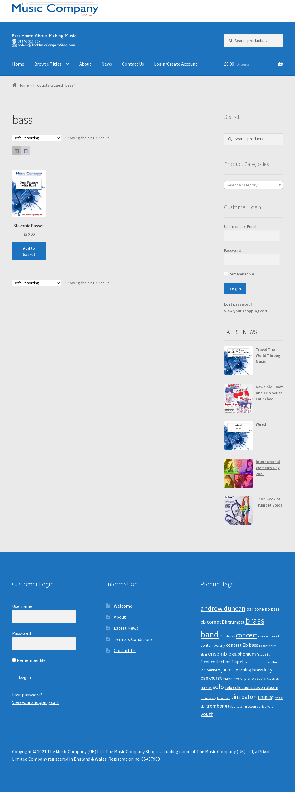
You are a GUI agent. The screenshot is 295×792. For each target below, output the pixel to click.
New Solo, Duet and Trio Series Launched (269, 392)
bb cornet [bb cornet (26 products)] (211, 621)
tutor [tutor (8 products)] (240, 707)
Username (22, 606)
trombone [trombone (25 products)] (216, 706)
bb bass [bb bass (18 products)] (272, 609)
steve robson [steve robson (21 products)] (264, 687)
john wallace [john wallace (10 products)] (269, 662)
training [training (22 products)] (266, 697)
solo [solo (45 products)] (218, 687)
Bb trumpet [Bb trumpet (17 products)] (233, 622)
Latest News (126, 628)
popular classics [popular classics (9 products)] (267, 678)
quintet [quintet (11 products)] (206, 687)
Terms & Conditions (133, 639)
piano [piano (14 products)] (249, 678)
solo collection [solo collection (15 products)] (238, 687)
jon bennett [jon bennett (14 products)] (210, 670)
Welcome (123, 606)
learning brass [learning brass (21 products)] (248, 670)
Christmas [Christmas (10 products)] (227, 636)
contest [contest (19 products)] (234, 645)
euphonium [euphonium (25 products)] (244, 654)
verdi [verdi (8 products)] (270, 707)
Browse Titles (48, 64)
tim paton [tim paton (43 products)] (244, 697)
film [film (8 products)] (269, 654)
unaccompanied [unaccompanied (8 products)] (255, 707)
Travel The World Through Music (269, 355)
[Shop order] (36, 138)
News (106, 64)
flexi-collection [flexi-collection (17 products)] (216, 662)
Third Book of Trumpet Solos (269, 502)
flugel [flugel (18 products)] (237, 662)
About (85, 64)
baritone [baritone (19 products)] (255, 609)
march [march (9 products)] (228, 678)
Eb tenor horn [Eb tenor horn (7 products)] (268, 646)
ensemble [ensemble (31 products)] (219, 653)
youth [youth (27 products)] (207, 714)
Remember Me (239, 274)
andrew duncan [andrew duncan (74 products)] (223, 608)
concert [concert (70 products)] (246, 635)
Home (18, 64)
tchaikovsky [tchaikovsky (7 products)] (208, 698)
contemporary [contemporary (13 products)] (213, 645)
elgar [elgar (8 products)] (204, 654)
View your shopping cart (246, 310)
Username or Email (240, 226)
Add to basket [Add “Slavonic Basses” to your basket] (29, 251)
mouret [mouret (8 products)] (238, 679)
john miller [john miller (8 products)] (251, 662)
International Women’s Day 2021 (268, 467)
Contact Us (133, 64)
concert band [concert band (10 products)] (268, 636)
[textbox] (253, 185)
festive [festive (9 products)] (261, 654)
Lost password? (238, 304)
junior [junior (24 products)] (227, 670)
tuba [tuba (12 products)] (232, 706)
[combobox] (253, 185)
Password (232, 250)
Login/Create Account (175, 64)
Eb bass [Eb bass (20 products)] (250, 645)
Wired (261, 424)
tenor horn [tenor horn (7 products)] (223, 698)
